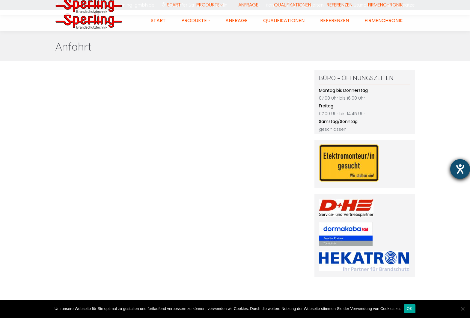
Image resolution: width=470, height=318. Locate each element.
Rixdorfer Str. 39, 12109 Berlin (198, 5)
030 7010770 (75, 5)
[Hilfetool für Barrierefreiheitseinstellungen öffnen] (460, 169)
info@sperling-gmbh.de (128, 5)
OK (409, 308)
